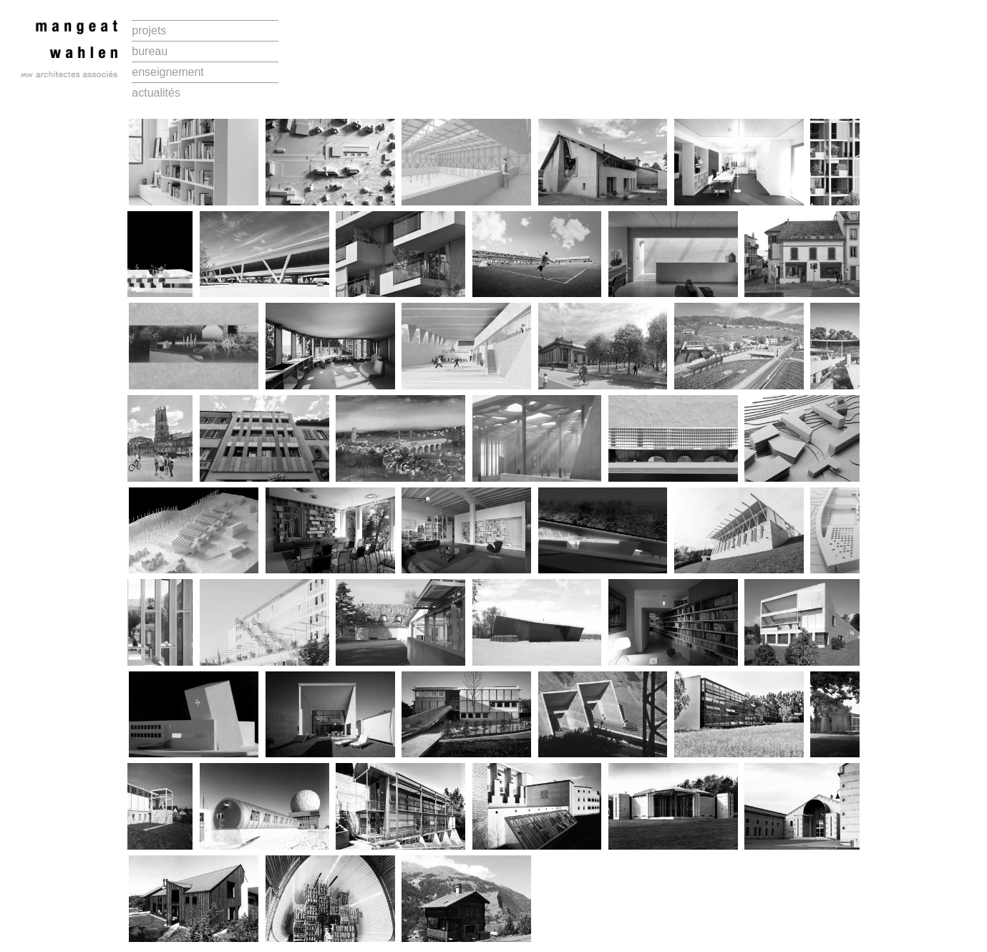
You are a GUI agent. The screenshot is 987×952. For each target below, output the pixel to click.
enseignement (168, 72)
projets (149, 30)
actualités (156, 93)
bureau (149, 51)
